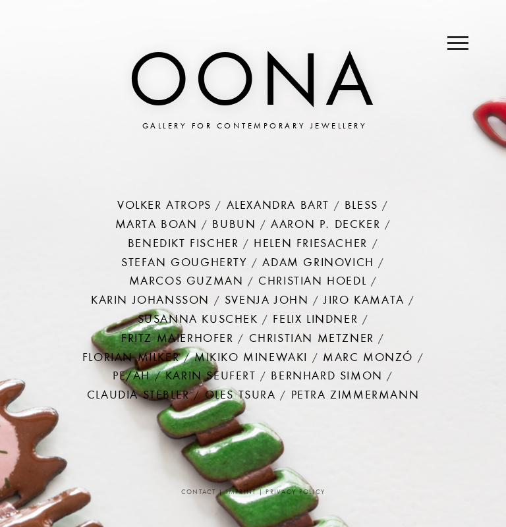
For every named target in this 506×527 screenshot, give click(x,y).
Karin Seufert (210, 377)
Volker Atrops (164, 206)
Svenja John (267, 301)
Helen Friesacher (311, 244)
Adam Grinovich (318, 263)
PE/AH (131, 377)
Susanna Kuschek (198, 320)
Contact (198, 492)
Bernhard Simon (326, 377)
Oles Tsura (240, 396)
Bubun (234, 225)
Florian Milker (130, 358)
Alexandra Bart (278, 206)
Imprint (241, 492)
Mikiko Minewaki (251, 358)
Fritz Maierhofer (177, 339)
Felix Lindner (315, 320)
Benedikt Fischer (183, 244)
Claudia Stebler (138, 396)
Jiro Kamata (364, 301)
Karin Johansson (150, 301)
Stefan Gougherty (184, 263)
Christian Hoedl (312, 282)
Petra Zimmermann (355, 396)
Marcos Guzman (186, 282)
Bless (361, 206)
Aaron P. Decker (325, 225)
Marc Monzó (368, 358)
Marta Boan (156, 225)
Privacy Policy (295, 492)
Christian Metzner (311, 339)
